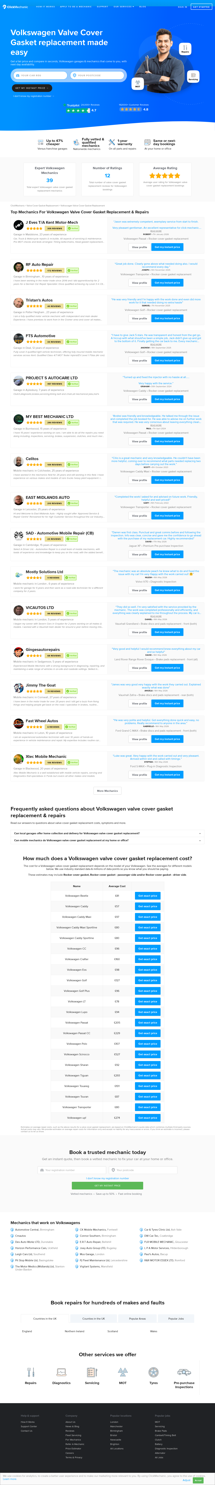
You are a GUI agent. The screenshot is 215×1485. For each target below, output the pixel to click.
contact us (25, 1125)
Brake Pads (161, 1424)
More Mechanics (107, 784)
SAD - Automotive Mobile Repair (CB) (60, 526)
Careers (70, 1446)
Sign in (183, 7)
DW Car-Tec (151, 1229)
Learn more (9, 1478)
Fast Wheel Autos (42, 714)
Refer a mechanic (75, 1438)
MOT (123, 1376)
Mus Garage (87, 1247)
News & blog (72, 1420)
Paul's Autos (151, 1247)
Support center (29, 1420)
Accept (198, 1480)
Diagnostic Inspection (163, 575)
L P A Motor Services (156, 1241)
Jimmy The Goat (41, 679)
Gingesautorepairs (43, 643)
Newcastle (115, 1433)
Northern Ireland (74, 1324)
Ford (118, 724)
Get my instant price (167, 240)
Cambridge (32, 538)
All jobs (159, 1451)
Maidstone (32, 228)
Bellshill (106, 1235)
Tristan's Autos (39, 293)
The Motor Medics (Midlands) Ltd (34, 1260)
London (42, 613)
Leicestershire (119, 1253)
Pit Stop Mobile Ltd (26, 1253)
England (27, 1324)
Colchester (44, 464)
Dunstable (47, 1235)
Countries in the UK (45, 1312)
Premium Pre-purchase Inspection (163, 539)
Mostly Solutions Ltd (44, 565)
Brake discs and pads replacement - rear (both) (166, 688)
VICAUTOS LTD (40, 601)
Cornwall (43, 690)
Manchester (116, 1420)
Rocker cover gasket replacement (169, 232)
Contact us (26, 1424)
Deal (28, 341)
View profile (139, 240)
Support (102, 6)
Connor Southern (90, 1229)
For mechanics (73, 1433)
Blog (142, 6)
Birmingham (47, 1223)
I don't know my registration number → (33, 90)
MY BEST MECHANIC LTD (50, 410)
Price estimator (73, 1442)
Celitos (32, 452)
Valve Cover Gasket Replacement (43, 199)
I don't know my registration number (107, 1171)
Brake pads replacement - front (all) (177, 653)
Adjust (186, 1480)
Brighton (114, 1438)
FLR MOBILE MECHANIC (159, 1235)
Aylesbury (31, 383)
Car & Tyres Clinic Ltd (157, 1223)
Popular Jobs (176, 1312)
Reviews (90, 98)
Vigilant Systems (90, 1260)
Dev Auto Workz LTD (27, 1235)
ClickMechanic (18, 199)
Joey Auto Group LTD (92, 1241)
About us (70, 1415)
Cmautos (20, 1229)
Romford (180, 1253)
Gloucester (181, 1235)
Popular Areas (137, 1312)
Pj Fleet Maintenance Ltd (94, 1253)
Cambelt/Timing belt (165, 1429)
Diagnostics (61, 1376)
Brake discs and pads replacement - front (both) (169, 617)
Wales (153, 1324)
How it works (28, 1415)
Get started (201, 7)
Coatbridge (166, 1229)
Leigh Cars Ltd (23, 1247)
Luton (41, 726)
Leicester (31, 502)
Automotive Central (27, 1223)
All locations (117, 1442)
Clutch (158, 1433)
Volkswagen (131, 232)
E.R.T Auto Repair (90, 1235)
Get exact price (147, 889)
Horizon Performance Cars (30, 1241)
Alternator (160, 1446)
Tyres (153, 1376)
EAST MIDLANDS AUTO (48, 491)
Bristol (113, 1429)
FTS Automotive (40, 329)
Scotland (113, 1324)
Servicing (92, 1376)
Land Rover (121, 653)
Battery (158, 1438)
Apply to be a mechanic (76, 6)
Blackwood (32, 762)
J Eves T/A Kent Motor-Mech (52, 216)
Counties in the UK (93, 1312)
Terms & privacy (74, 1451)
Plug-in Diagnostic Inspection (164, 759)
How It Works (45, 6)
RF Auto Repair (39, 258)
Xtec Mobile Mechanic (46, 750)
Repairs (31, 1376)
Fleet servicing (73, 1429)
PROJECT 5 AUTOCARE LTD (52, 371)
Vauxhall (120, 617)
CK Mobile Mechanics (93, 1223)
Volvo (139, 575)
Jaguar (133, 539)
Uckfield (53, 1241)
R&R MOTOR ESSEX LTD (158, 1253)
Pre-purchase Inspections (184, 1379)
